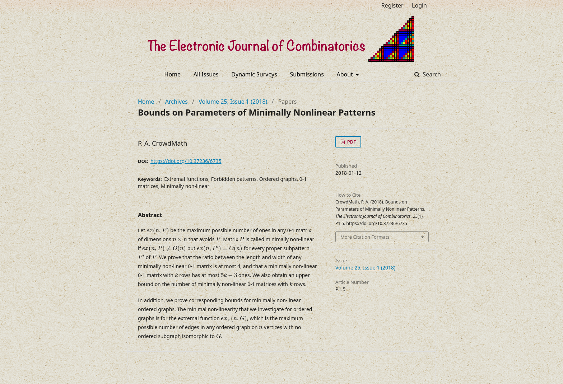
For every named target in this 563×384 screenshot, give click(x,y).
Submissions (307, 74)
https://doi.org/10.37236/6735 (186, 161)
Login (419, 5)
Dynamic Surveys (254, 74)
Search (431, 74)
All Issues (206, 74)
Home (172, 74)
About (346, 74)
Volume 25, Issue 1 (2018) (233, 101)
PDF (351, 142)
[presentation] (157, 230)
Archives (176, 101)
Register (392, 5)
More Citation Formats (365, 237)
